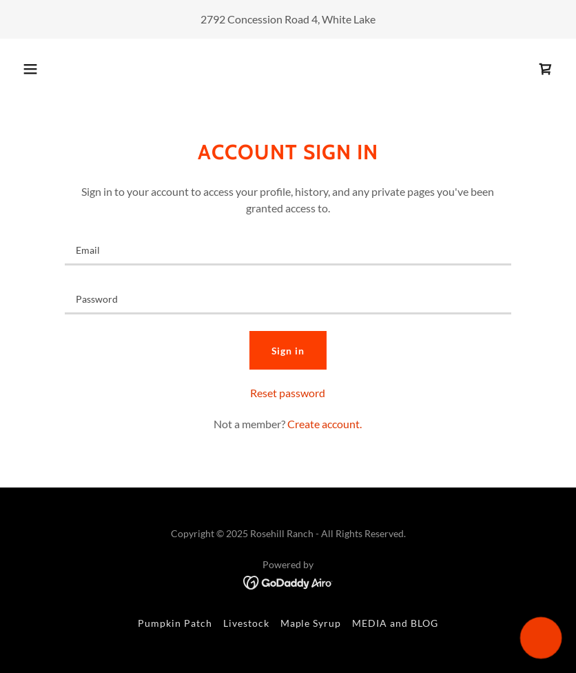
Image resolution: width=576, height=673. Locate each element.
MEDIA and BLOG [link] (395, 623)
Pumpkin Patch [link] (175, 623)
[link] (545, 69)
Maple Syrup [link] (311, 623)
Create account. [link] (324, 423)
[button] (30, 69)
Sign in (288, 350)
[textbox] (288, 249)
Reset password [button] (287, 392)
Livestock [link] (246, 623)
